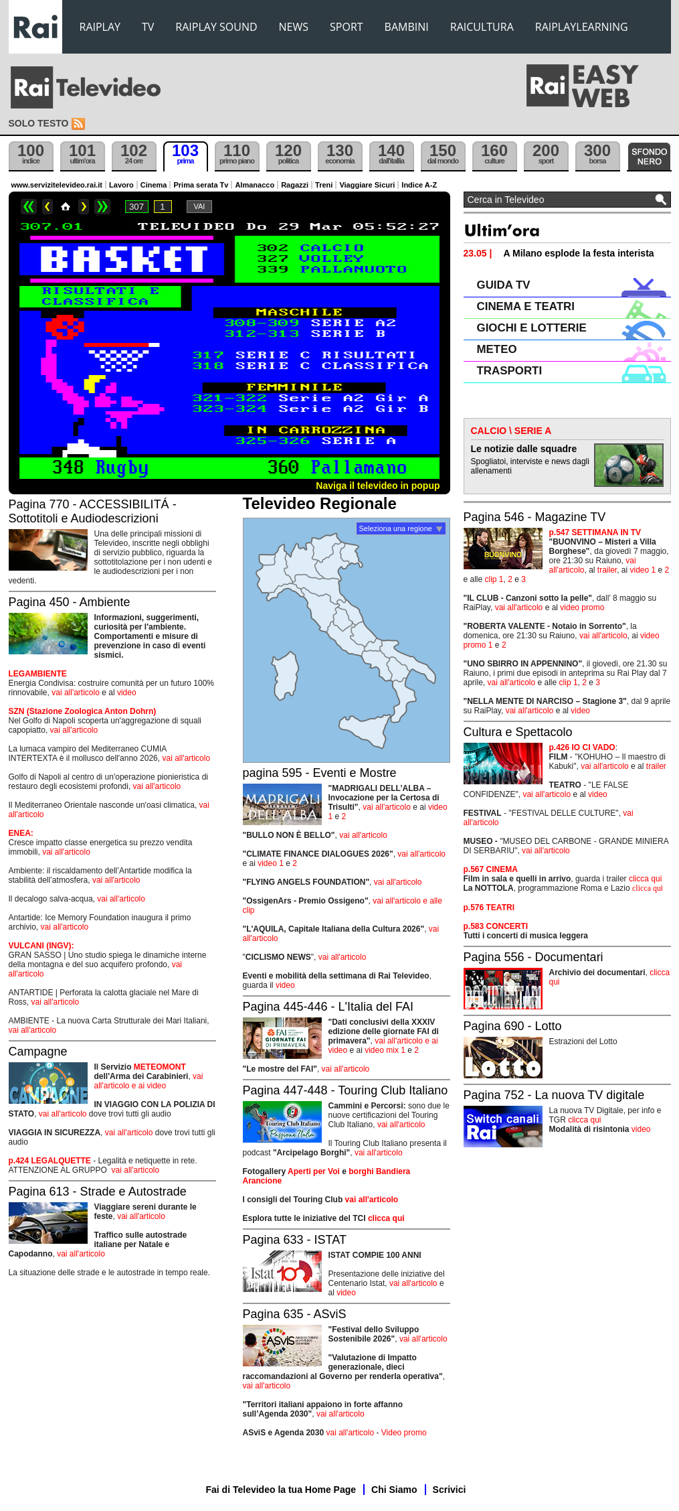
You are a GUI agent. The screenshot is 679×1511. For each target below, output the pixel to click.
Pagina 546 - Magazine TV (535, 517)
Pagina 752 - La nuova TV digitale (554, 1095)
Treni (323, 185)
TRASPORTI (510, 370)
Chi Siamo (394, 1489)
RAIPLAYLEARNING (581, 26)
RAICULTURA (482, 26)
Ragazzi (294, 185)
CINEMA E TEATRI (526, 306)
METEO (497, 349)
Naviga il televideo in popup (378, 485)
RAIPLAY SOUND (216, 26)
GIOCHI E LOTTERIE (532, 327)
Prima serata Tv (200, 185)
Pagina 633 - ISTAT (295, 1239)
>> (102, 206)
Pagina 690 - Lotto (513, 1026)
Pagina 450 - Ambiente (69, 602)
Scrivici (449, 1489)
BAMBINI (407, 26)
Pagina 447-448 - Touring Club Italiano (345, 1090)
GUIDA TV (503, 285)
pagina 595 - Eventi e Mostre (320, 773)
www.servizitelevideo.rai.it (57, 185)
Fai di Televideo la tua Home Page (281, 1489)
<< (29, 206)
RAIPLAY (100, 26)
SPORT (346, 26)
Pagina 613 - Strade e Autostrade (98, 1191)
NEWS (293, 26)
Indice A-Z (419, 185)
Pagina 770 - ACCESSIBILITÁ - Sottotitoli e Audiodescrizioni (93, 511)
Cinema (153, 185)
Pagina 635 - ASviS (295, 1314)
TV (148, 26)
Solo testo (39, 123)
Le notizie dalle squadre (524, 448)
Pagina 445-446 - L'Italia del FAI (328, 1006)
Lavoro (121, 185)
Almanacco (254, 185)
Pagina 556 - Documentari (533, 957)
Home (65, 206)
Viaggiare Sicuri (367, 185)
